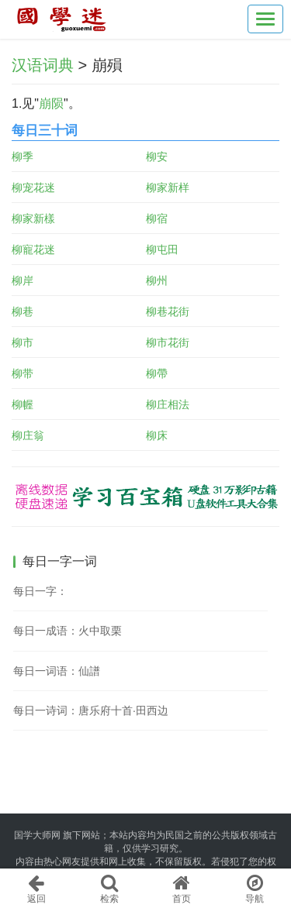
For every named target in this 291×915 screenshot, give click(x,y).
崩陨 (51, 103)
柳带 (22, 373)
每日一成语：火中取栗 (67, 630)
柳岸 (22, 280)
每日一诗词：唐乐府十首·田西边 (90, 710)
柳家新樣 (33, 218)
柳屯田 (162, 249)
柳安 (157, 156)
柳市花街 (167, 342)
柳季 (22, 156)
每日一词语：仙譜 (56, 671)
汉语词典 (43, 65)
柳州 (157, 280)
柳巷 (22, 311)
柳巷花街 (167, 311)
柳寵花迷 (33, 249)
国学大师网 (37, 835)
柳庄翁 (28, 435)
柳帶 (157, 373)
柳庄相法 (167, 404)
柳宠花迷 (33, 187)
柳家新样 (167, 187)
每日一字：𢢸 (40, 591)
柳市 (22, 342)
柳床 (157, 435)
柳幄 (22, 404)
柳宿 (157, 218)
